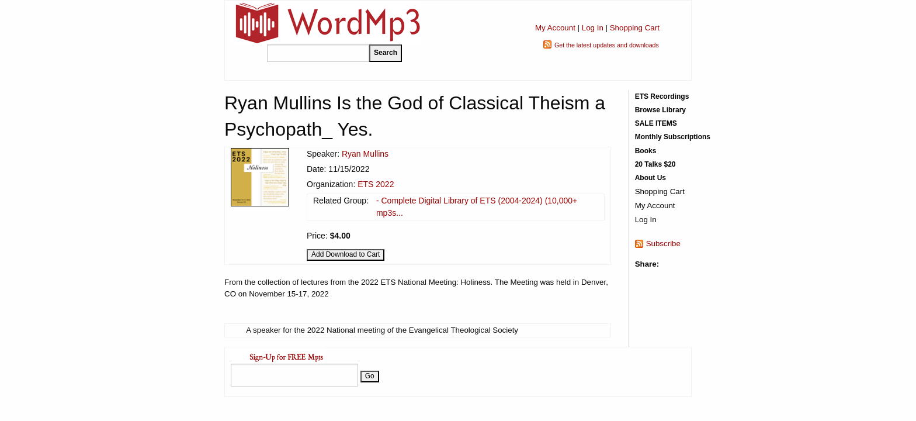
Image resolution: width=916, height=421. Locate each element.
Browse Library (660, 110)
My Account (555, 27)
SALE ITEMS (656, 123)
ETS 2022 (376, 184)
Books (646, 151)
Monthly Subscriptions (672, 137)
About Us (650, 178)
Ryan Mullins (365, 153)
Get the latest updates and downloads (606, 45)
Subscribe (663, 243)
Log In (592, 27)
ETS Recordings (662, 96)
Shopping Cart (635, 27)
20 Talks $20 (655, 164)
